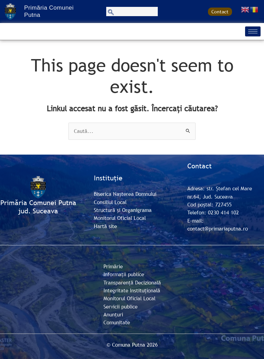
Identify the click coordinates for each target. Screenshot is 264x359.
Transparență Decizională (132, 282)
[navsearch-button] (132, 11)
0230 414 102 (223, 212)
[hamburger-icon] (253, 31)
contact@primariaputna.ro (217, 228)
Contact (220, 12)
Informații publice (123, 274)
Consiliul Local (110, 202)
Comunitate (116, 322)
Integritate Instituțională (131, 290)
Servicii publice (120, 306)
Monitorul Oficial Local (120, 217)
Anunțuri (113, 314)
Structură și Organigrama (123, 209)
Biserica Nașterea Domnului (125, 193)
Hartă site (105, 226)
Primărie (113, 266)
